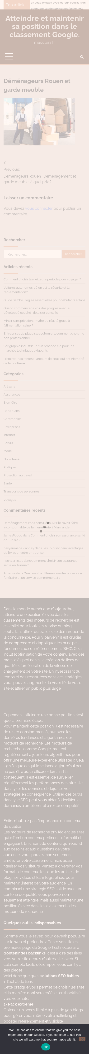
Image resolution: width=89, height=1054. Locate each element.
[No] (82, 1039)
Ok (46, 1047)
